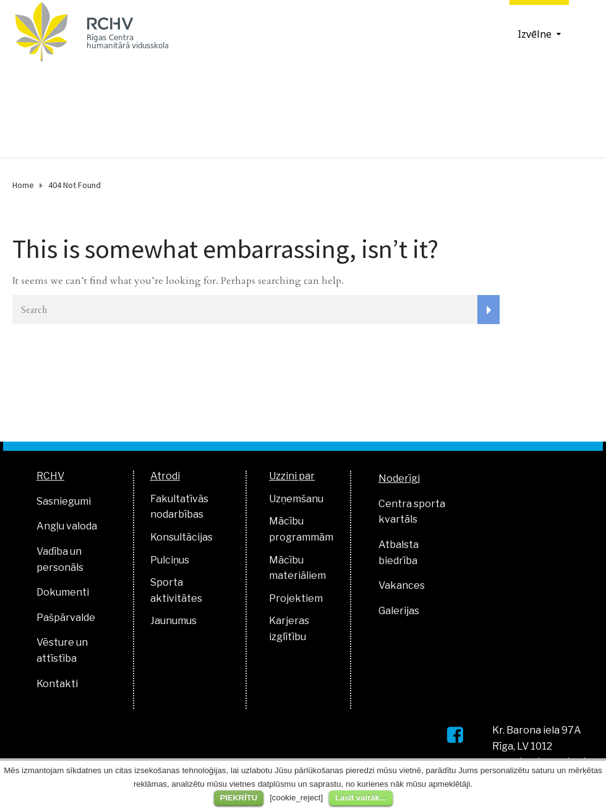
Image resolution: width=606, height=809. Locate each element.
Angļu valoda (66, 526)
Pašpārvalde (65, 617)
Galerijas (398, 611)
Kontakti (57, 684)
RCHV (50, 476)
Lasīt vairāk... (360, 797)
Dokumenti (62, 592)
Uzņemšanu (296, 499)
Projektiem (296, 598)
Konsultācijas (181, 537)
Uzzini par (292, 476)
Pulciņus (169, 560)
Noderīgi (399, 478)
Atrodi (165, 476)
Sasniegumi (63, 501)
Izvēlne (535, 33)
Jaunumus (173, 621)
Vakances (401, 585)
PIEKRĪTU (239, 797)
